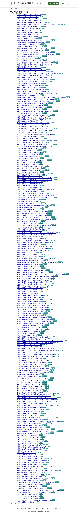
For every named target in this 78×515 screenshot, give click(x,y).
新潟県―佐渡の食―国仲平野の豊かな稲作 (28, 158)
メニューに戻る (14, 8)
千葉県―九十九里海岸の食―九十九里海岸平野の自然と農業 (33, 123)
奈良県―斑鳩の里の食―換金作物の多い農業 (29, 301)
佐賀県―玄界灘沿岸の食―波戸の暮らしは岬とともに (31, 427)
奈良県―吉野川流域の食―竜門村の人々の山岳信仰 (31, 305)
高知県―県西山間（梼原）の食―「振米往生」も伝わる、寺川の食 (35, 405)
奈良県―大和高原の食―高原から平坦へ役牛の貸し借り (32, 303)
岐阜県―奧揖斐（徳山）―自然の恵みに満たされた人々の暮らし (34, 219)
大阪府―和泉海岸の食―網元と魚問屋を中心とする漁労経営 (33, 284)
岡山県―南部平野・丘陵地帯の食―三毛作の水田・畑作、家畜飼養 (35, 343)
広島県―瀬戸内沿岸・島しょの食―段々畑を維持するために (33, 348)
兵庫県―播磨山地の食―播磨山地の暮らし (28, 292)
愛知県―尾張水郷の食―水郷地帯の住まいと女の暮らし (32, 235)
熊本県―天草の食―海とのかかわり (26, 453)
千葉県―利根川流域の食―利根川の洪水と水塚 (29, 132)
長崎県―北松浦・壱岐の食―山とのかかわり (29, 437)
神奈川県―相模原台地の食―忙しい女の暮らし (29, 138)
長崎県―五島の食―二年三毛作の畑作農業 (28, 439)
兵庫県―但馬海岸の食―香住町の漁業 (27, 294)
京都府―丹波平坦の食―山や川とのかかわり (29, 268)
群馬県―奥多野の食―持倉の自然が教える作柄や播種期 (32, 107)
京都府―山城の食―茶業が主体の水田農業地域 (29, 264)
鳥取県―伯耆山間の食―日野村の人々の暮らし (29, 327)
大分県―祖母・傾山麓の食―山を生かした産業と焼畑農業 (32, 458)
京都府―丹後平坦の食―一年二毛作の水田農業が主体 (31, 270)
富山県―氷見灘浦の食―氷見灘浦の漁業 (28, 164)
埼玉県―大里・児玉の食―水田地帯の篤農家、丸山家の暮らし (34, 115)
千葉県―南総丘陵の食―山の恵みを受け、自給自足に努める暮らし (35, 129)
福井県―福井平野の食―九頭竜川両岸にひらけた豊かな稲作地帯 (34, 180)
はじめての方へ (41, 3)
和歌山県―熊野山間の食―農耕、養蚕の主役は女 (30, 313)
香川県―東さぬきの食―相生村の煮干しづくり (29, 384)
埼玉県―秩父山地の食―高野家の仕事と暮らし (29, 113)
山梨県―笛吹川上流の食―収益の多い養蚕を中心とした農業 (33, 189)
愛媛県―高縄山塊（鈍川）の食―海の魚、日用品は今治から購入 (34, 402)
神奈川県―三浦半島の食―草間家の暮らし (28, 136)
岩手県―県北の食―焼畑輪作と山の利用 (28, 32)
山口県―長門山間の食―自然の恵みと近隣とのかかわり (32, 362)
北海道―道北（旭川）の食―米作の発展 (28, 20)
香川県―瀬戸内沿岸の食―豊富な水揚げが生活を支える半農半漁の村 (35, 394)
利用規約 (43, 508)
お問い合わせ (20, 508)
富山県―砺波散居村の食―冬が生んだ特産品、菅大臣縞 (32, 160)
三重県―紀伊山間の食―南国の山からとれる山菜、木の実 (32, 248)
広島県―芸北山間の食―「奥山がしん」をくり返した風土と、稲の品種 (36, 356)
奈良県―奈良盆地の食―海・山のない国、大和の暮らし (32, 299)
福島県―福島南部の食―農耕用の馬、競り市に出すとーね (32, 76)
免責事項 (37, 508)
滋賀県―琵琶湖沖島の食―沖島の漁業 (27, 252)
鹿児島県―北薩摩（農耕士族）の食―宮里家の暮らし (31, 484)
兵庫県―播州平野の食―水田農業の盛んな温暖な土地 (31, 290)
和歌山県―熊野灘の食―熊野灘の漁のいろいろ (29, 315)
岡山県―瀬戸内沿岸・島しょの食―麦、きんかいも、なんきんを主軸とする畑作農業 (40, 341)
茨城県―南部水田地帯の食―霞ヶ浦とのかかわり (30, 85)
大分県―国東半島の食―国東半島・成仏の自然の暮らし (32, 466)
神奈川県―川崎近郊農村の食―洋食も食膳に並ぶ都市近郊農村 (34, 134)
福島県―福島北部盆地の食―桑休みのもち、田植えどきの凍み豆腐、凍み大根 (38, 74)
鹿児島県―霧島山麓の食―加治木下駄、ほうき (29, 486)
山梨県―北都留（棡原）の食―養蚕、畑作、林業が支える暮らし (34, 197)
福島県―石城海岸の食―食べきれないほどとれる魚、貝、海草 (34, 79)
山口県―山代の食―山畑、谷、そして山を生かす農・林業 (32, 360)
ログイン (65, 3)
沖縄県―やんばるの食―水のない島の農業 (28, 498)
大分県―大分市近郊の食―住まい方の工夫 (28, 455)
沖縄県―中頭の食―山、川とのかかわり (28, 496)
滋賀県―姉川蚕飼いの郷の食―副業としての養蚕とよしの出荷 (34, 258)
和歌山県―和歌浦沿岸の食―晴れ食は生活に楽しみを (31, 311)
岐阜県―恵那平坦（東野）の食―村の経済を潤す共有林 (32, 215)
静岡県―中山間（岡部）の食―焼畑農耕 (28, 227)
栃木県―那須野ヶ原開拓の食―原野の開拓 (28, 95)
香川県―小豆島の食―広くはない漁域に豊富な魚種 (31, 386)
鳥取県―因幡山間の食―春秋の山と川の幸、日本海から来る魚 (34, 319)
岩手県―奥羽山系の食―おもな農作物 (27, 38)
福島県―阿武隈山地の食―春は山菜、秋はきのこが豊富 (32, 77)
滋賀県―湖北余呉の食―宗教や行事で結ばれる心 (30, 260)
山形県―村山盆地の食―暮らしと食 (26, 58)
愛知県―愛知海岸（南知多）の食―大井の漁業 (29, 239)
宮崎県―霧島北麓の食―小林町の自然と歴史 (29, 476)
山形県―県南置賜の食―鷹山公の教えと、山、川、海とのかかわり (35, 64)
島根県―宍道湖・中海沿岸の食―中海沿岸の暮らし (31, 329)
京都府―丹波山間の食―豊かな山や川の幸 (28, 266)
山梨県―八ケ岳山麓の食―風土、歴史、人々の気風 (31, 193)
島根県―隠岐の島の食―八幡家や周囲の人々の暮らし (31, 339)
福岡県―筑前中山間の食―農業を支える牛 (28, 411)
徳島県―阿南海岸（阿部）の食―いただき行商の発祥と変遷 (33, 378)
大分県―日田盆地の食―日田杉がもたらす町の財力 (31, 462)
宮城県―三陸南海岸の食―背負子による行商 (29, 44)
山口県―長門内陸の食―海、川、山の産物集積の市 (31, 366)
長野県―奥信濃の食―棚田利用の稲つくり (28, 209)
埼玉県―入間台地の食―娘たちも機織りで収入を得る (31, 117)
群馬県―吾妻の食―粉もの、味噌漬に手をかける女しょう (32, 103)
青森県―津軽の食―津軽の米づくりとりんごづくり (31, 22)
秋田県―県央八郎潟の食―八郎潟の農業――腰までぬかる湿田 (34, 52)
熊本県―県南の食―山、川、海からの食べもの (29, 451)
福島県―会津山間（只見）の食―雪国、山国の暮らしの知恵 (33, 72)
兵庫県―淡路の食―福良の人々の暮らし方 (28, 297)
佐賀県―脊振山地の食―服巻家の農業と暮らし (29, 425)
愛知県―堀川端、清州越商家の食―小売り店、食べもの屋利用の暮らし (36, 233)
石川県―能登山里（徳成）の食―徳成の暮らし (29, 176)
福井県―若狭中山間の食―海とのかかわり (28, 185)
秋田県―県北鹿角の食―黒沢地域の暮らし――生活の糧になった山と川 (36, 54)
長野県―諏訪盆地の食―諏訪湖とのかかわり (29, 203)
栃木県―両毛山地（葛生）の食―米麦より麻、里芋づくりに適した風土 (36, 101)
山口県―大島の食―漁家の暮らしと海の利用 (29, 358)
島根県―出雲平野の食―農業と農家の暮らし (29, 331)
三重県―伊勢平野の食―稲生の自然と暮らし (29, 244)
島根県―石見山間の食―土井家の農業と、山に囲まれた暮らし (34, 337)
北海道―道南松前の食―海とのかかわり (28, 17)
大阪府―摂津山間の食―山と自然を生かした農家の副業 (32, 282)
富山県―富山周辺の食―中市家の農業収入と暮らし (31, 166)
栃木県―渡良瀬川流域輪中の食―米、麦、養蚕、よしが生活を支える (35, 99)
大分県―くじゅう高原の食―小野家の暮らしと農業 (31, 460)
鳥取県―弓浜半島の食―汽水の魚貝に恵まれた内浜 (31, 325)
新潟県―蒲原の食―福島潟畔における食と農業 (29, 148)
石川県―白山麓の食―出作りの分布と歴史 (28, 172)
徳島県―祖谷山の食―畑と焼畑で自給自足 (28, 374)
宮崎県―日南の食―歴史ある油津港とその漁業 (29, 480)
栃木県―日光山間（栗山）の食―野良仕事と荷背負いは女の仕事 (34, 93)
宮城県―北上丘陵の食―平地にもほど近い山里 (29, 46)
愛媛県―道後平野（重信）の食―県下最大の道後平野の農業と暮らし (35, 400)
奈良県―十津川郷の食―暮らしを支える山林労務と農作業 (32, 307)
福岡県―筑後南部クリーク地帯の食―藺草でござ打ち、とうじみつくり (36, 417)
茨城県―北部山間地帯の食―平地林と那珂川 (29, 87)
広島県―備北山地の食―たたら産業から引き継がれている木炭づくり (35, 354)
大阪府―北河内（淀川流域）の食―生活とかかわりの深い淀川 (34, 278)
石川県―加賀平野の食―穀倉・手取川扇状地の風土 (31, 170)
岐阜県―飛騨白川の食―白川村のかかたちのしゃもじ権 (32, 213)
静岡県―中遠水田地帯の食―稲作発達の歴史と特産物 (31, 229)
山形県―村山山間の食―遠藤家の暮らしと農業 (29, 60)
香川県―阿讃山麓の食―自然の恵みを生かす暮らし (31, 388)
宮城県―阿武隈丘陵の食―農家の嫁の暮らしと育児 (31, 50)
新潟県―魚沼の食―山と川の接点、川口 (28, 154)
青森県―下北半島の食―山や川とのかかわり (29, 26)
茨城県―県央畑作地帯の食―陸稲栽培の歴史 (29, 83)
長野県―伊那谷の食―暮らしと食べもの (28, 201)
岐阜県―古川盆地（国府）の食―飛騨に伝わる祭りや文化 (32, 211)
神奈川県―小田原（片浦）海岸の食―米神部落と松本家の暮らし (34, 144)
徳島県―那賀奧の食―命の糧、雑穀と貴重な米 (29, 376)
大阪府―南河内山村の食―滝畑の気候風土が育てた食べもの (33, 280)
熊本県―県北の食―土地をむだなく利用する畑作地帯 (31, 447)
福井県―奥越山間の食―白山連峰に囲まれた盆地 (30, 182)
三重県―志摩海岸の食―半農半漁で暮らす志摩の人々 (31, 250)
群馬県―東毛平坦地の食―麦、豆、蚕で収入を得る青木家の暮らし (35, 111)
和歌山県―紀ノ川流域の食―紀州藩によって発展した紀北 (32, 309)
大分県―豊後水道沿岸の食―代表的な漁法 (28, 457)
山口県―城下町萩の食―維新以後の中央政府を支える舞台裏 (33, 370)
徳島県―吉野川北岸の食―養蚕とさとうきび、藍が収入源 (32, 372)
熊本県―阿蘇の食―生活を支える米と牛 (28, 443)
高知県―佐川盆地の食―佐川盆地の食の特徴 (29, 407)
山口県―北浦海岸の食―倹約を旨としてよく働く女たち (32, 364)
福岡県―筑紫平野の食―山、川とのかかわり (29, 413)
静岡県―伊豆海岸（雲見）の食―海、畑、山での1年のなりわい (34, 225)
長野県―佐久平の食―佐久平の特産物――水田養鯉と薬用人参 (34, 205)
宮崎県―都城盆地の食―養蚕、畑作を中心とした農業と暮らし (34, 478)
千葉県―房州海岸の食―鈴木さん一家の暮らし (29, 125)
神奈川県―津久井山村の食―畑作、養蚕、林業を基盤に (32, 146)
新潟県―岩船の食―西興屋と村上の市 (27, 150)
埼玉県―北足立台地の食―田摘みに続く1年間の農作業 (32, 119)
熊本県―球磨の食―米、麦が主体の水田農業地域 (30, 445)
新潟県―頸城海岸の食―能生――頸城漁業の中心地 (31, 156)
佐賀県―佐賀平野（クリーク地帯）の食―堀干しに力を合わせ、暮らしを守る (38, 421)
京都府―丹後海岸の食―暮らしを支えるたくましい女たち (32, 272)
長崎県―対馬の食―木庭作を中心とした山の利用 (30, 441)
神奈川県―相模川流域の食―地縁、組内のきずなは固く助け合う (34, 140)
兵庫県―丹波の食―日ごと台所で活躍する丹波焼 (30, 295)
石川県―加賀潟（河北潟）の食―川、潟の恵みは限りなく (32, 174)
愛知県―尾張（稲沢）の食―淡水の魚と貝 (28, 237)
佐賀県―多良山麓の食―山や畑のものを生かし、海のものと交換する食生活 (37, 431)
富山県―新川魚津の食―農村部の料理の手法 (29, 168)
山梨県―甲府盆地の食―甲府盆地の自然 (28, 187)
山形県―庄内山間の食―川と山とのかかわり (29, 68)
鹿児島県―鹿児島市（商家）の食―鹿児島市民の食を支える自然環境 (35, 482)
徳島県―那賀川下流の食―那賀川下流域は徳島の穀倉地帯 (32, 380)
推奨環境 (49, 508)
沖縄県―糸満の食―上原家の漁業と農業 (28, 494)
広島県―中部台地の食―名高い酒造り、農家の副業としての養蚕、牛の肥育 (37, 350)
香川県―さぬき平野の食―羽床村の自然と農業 (29, 390)
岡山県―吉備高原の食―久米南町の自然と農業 (29, 345)
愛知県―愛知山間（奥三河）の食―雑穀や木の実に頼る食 (32, 242)
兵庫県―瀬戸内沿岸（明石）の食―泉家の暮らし (30, 288)
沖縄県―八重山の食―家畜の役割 (26, 502)
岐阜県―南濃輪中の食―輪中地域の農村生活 (29, 221)
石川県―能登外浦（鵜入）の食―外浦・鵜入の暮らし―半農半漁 (34, 178)
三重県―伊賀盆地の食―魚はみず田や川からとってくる (32, 246)
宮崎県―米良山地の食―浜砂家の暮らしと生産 (29, 472)
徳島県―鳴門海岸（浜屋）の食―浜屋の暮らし (29, 382)
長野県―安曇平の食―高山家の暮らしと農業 (29, 199)
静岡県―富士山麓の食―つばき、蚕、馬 (28, 223)
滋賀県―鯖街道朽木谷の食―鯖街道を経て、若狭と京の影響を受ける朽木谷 (37, 262)
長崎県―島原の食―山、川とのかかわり (28, 435)
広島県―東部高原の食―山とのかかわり (28, 352)
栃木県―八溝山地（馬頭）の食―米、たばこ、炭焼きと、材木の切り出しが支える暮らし (41, 97)
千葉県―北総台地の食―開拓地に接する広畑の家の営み (32, 130)
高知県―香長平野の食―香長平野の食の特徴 (29, 404)
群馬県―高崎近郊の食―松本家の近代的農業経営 (30, 105)
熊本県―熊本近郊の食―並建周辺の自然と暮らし (30, 449)
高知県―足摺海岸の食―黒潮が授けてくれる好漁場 (31, 409)
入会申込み (54, 3)
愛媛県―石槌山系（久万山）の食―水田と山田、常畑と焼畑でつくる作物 (37, 398)
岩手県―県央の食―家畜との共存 (26, 34)
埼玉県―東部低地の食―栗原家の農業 (27, 121)
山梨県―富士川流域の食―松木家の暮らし (28, 191)
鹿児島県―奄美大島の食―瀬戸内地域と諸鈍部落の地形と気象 (34, 492)
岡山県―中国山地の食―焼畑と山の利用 (28, 346)
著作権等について (57, 508)
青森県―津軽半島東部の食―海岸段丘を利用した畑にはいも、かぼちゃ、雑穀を (38, 24)
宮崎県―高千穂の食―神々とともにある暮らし (29, 468)
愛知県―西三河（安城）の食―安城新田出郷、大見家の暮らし (34, 240)
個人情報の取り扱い (29, 508)
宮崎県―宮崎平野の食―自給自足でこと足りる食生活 (31, 474)
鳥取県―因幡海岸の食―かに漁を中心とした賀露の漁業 (32, 317)
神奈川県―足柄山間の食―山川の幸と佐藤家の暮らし (31, 142)
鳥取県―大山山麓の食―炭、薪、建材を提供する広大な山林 (33, 323)
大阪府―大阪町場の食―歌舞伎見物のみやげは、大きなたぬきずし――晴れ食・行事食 (40, 274)
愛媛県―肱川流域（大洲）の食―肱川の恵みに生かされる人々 (34, 396)
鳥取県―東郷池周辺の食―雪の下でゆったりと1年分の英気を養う (35, 321)
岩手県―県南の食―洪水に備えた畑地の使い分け (30, 36)
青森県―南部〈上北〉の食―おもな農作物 (28, 28)
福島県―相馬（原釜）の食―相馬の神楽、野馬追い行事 (32, 81)
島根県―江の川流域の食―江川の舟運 (27, 335)
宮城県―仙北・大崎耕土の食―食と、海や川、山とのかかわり (34, 40)
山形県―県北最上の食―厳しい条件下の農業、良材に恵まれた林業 (35, 62)
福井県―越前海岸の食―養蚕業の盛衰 (27, 183)
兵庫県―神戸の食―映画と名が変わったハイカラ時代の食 (32, 286)
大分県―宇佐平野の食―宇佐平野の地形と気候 (29, 464)
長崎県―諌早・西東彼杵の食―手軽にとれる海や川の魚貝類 (33, 433)
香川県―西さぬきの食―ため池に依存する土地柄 (30, 392)
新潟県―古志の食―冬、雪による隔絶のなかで (29, 152)
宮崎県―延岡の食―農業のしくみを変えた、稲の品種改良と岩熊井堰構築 (37, 470)
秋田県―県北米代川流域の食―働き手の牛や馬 (29, 56)
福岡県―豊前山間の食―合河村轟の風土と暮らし (30, 419)
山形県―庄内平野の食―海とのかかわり (28, 66)
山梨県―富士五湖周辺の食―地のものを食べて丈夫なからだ (33, 195)
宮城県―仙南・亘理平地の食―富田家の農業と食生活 (31, 42)
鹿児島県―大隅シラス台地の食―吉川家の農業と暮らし (32, 488)
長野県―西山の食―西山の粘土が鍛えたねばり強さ (31, 207)
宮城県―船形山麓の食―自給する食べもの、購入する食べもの (34, 48)
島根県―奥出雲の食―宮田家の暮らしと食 (28, 333)
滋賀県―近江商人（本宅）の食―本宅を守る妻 (29, 256)
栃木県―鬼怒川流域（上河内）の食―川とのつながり (31, 91)
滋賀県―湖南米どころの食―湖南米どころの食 (29, 254)
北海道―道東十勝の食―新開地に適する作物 (29, 15)
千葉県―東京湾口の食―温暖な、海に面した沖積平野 (31, 127)
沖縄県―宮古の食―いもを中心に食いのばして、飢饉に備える (34, 500)
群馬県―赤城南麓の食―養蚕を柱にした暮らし (29, 109)
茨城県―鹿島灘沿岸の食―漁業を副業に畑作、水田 (31, 89)
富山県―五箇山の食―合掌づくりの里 (27, 162)
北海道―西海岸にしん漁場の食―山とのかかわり (30, 18)
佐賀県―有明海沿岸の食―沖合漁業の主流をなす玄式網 (32, 423)
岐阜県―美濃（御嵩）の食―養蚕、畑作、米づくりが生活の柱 (34, 217)
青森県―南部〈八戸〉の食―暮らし (26, 30)
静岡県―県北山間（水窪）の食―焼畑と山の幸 (29, 231)
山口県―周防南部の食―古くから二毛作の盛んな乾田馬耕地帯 (34, 368)
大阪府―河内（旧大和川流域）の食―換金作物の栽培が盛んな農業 (35, 276)
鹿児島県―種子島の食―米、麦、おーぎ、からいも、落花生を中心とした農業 (38, 490)
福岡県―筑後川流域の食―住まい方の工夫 (28, 415)
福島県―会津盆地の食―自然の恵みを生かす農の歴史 (31, 70)
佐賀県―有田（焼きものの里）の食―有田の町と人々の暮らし (34, 429)
